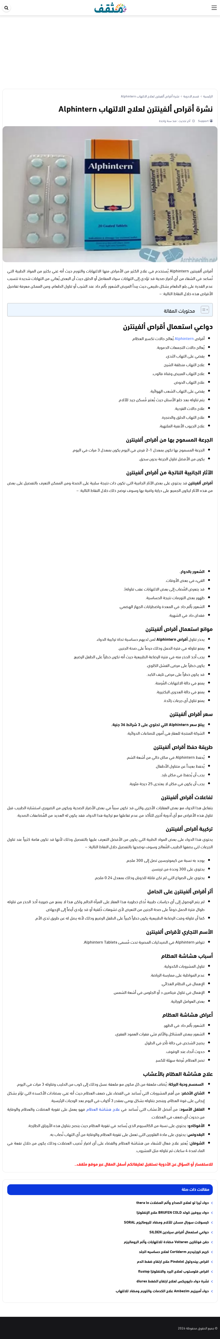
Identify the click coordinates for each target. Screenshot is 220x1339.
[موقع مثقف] (110, 6)
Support (203, 120)
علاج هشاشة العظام (103, 1109)
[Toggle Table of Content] (202, 310)
